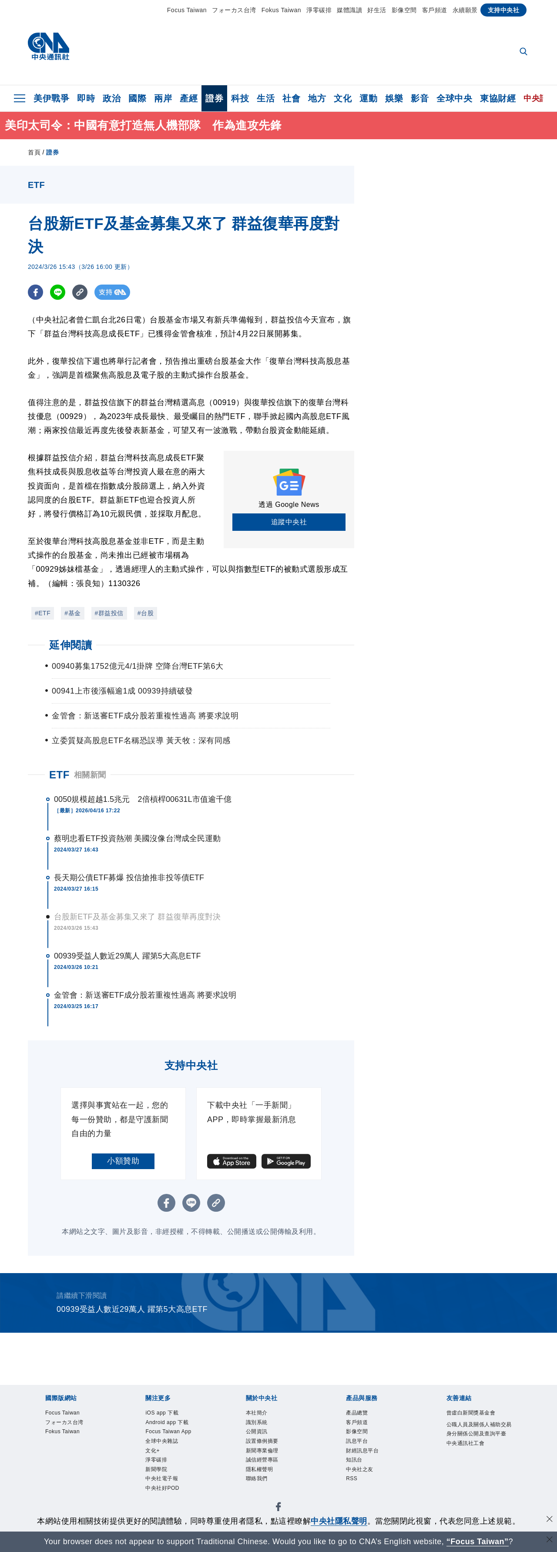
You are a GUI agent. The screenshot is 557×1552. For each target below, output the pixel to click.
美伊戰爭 (51, 98)
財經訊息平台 (370, 1460)
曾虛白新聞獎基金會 (478, 1420)
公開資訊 (262, 1437)
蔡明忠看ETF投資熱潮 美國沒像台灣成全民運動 (137, 838)
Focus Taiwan (187, 10)
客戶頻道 (434, 10)
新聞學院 (161, 1496)
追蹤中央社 (289, 522)
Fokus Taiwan (281, 10)
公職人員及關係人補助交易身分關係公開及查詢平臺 (478, 1449)
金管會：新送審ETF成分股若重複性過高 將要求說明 (145, 995)
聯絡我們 (262, 1496)
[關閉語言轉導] (550, 1540)
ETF (59, 775)
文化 (343, 98)
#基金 (72, 613)
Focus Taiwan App (170, 1443)
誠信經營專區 (270, 1472)
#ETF (42, 613)
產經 (189, 98)
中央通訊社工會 (474, 1472)
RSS (354, 1496)
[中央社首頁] (48, 48)
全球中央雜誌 (169, 1460)
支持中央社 (504, 10)
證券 (214, 98)
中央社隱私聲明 (339, 1521)
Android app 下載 (176, 1425)
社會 (291, 98)
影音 (420, 98)
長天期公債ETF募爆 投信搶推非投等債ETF (129, 877)
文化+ (155, 1472)
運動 (368, 98)
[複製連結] (79, 292)
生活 (266, 98)
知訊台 (358, 1472)
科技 (240, 98)
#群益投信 (109, 613)
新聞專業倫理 (270, 1460)
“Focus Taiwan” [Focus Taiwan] (477, 1541)
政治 (112, 98)
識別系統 (262, 1425)
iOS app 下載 (169, 1414)
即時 (86, 98)
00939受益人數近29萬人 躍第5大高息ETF (127, 956)
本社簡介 (262, 1414)
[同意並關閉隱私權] (550, 1520)
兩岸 (163, 98)
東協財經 (498, 98)
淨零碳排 (319, 10)
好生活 (376, 10)
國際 (137, 98)
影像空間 (404, 10)
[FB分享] (35, 292)
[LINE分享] (57, 292)
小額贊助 (123, 1160)
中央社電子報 (169, 1507)
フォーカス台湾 (234, 10)
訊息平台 (362, 1449)
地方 (317, 98)
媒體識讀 (349, 10)
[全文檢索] (524, 52)
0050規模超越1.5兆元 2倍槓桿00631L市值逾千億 (143, 799)
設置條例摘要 (270, 1449)
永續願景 (465, 10)
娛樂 (394, 98)
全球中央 (454, 98)
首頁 (34, 152)
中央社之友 (366, 1484)
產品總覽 (362, 1414)
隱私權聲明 (266, 1484)
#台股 (146, 613)
